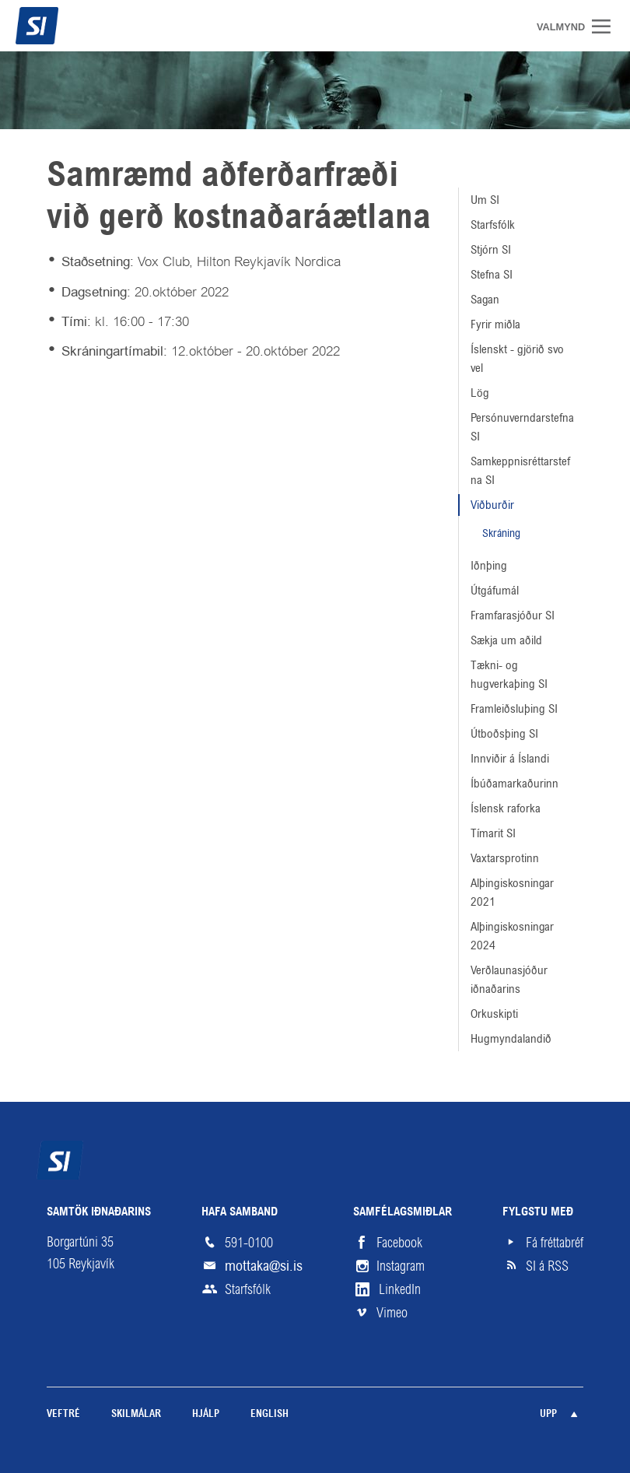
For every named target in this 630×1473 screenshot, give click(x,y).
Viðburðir (492, 504)
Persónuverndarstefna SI (522, 427)
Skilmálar (136, 1414)
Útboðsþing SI (504, 733)
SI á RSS (547, 1266)
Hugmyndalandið (511, 1038)
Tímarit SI (493, 833)
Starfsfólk (493, 224)
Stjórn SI (491, 249)
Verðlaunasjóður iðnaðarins (509, 979)
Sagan (485, 299)
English (269, 1414)
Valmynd (606, 26)
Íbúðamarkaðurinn (514, 783)
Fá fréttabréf (554, 1242)
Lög (480, 392)
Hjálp (205, 1414)
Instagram (400, 1266)
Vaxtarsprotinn (505, 857)
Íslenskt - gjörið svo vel (517, 358)
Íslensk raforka (506, 808)
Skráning (501, 533)
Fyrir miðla (495, 324)
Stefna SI (492, 274)
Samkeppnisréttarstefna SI (520, 470)
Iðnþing (489, 565)
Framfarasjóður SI (513, 615)
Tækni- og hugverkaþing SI (509, 674)
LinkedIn (400, 1289)
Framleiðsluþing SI (514, 708)
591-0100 (249, 1242)
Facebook (399, 1242)
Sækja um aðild (506, 640)
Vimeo (392, 1312)
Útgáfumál (495, 590)
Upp (548, 1414)
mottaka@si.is (264, 1265)
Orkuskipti (494, 1013)
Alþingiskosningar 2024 (512, 935)
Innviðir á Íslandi (510, 758)
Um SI (485, 199)
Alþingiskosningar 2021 (512, 892)
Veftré (63, 1414)
